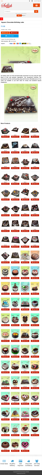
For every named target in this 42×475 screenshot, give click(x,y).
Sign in (23, 15)
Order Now (14, 32)
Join (19, 15)
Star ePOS (23, 473)
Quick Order (10, 36)
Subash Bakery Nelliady (24, 471)
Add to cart (5, 32)
